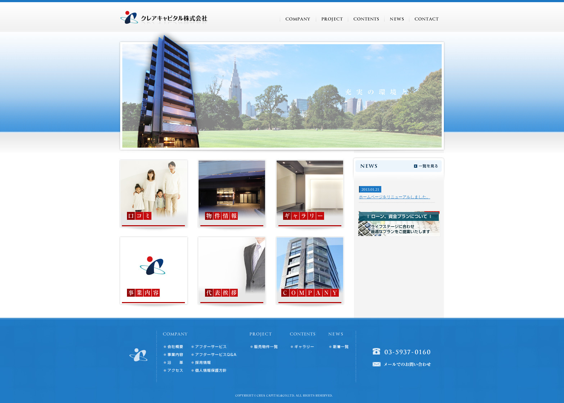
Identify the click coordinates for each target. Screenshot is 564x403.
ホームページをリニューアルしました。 (394, 197)
